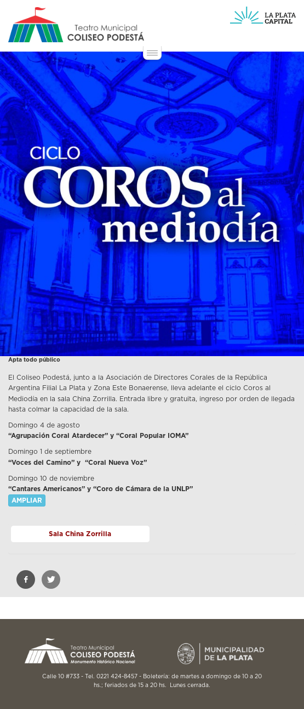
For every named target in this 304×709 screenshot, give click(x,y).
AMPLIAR (27, 500)
